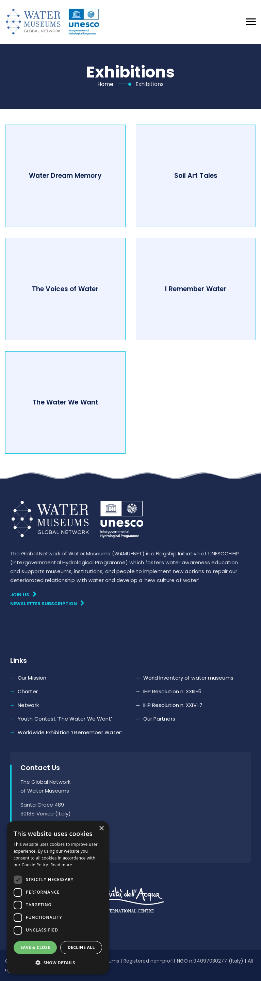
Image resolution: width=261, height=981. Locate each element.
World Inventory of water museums (188, 677)
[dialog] (58, 897)
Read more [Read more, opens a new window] (61, 865)
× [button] (101, 828)
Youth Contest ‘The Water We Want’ (65, 718)
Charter (28, 691)
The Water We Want (65, 402)
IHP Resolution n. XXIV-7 (172, 705)
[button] (58, 962)
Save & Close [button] (35, 947)
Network (28, 705)
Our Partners (159, 718)
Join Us (23, 594)
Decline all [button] (81, 947)
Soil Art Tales (195, 175)
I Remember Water (195, 289)
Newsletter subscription (47, 603)
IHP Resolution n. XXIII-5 (172, 691)
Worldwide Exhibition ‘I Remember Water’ (70, 732)
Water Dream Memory (65, 175)
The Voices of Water (65, 289)
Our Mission (32, 677)
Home (105, 84)
